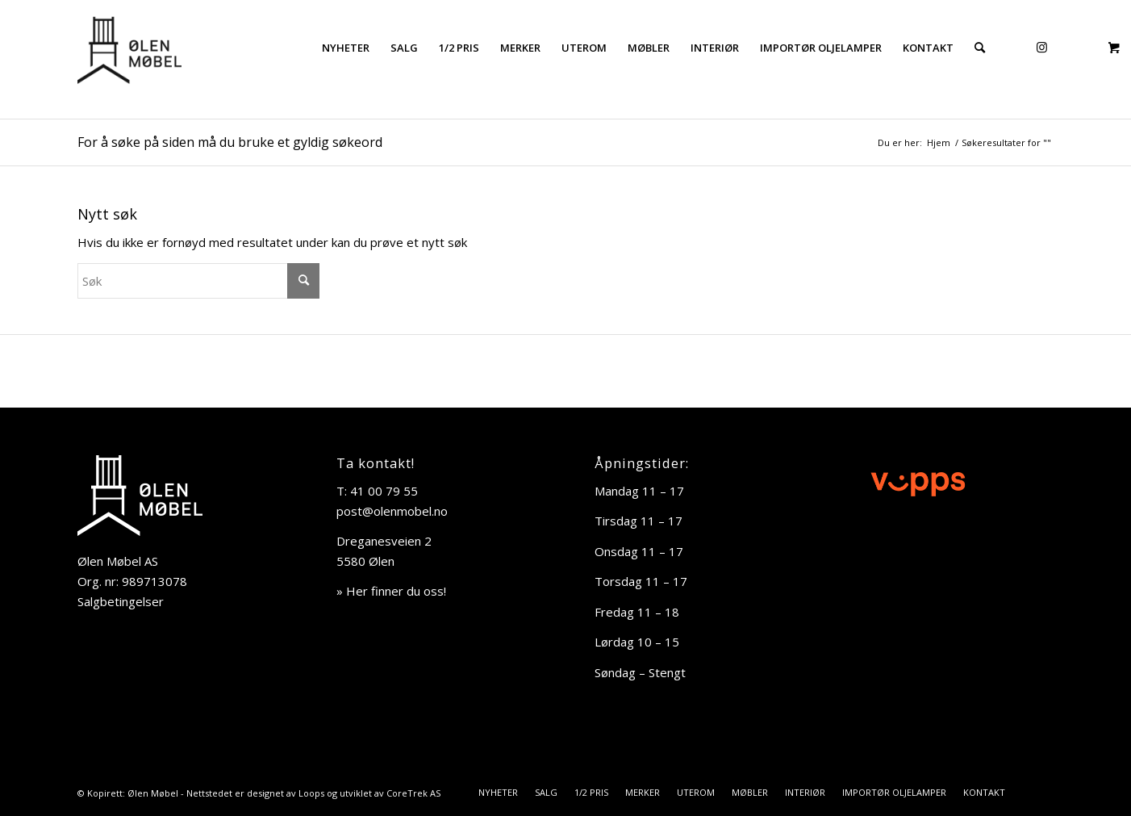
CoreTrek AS (413, 793)
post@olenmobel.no (392, 511)
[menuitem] (345, 47)
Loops (311, 793)
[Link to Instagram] (1041, 47)
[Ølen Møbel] (129, 47)
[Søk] (979, 47)
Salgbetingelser (120, 601)
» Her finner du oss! (391, 591)
